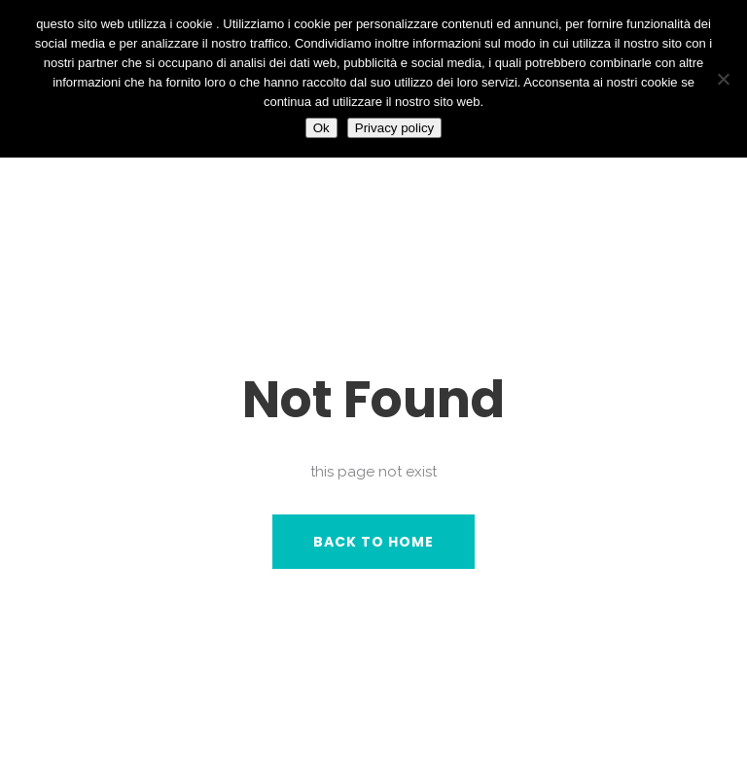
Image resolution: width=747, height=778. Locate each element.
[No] (722, 78)
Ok (321, 128)
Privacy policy (394, 128)
